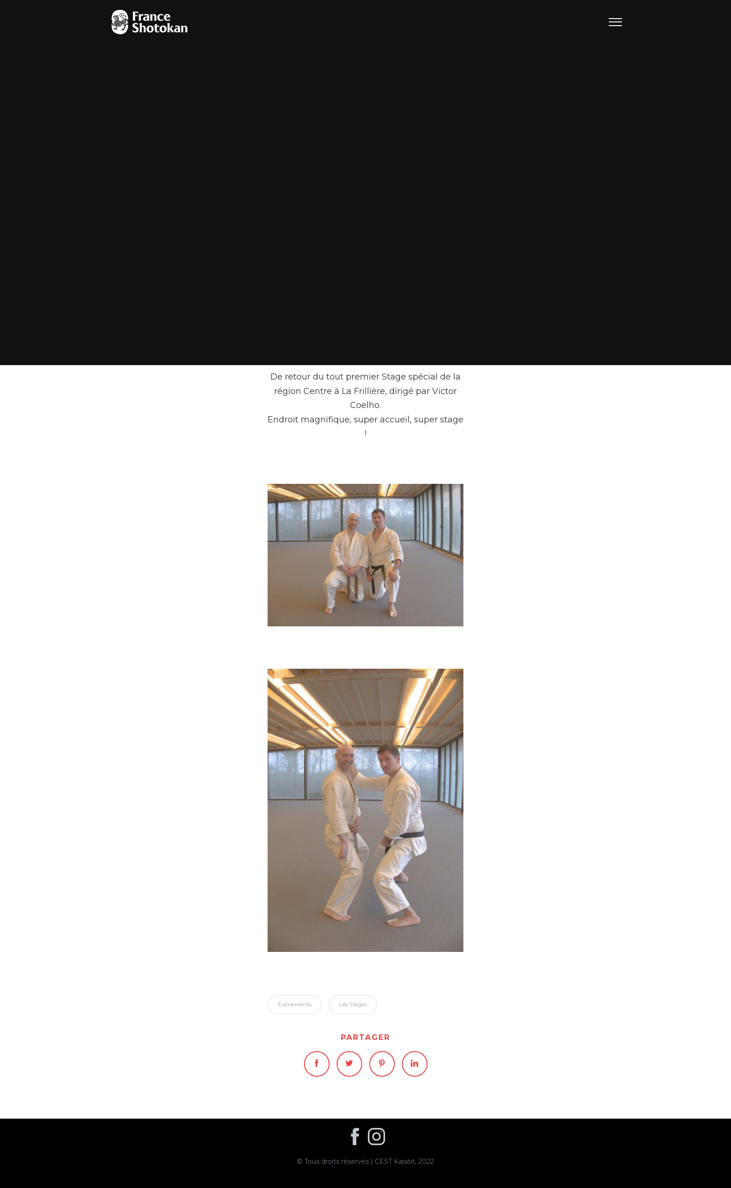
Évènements (365, 182)
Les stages (353, 1004)
